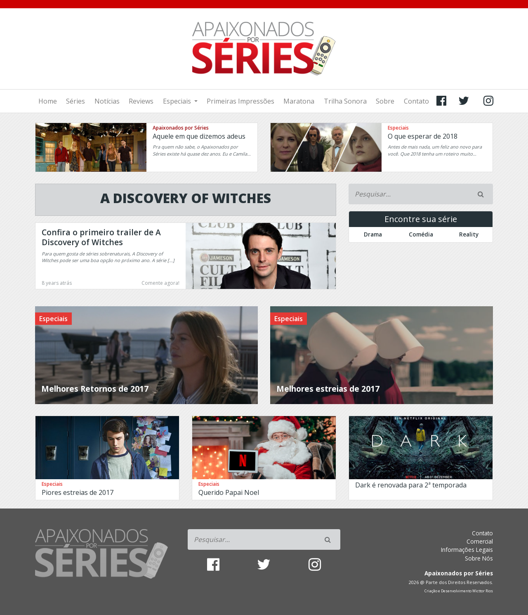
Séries (75, 101)
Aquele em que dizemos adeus (199, 136)
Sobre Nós (479, 558)
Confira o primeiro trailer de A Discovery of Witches (101, 237)
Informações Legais (467, 550)
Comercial (480, 541)
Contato (416, 101)
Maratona (298, 101)
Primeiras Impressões (240, 101)
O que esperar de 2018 (422, 136)
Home (47, 101)
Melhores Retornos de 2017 (94, 388)
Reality (468, 234)
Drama (373, 234)
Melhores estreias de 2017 (328, 388)
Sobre (385, 101)
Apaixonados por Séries (181, 127)
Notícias (107, 101)
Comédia (421, 234)
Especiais (178, 101)
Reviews (141, 101)
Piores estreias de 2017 (77, 492)
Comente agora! (160, 282)
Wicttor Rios (482, 591)
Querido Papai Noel (228, 492)
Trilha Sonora (345, 101)
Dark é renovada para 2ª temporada (411, 485)
